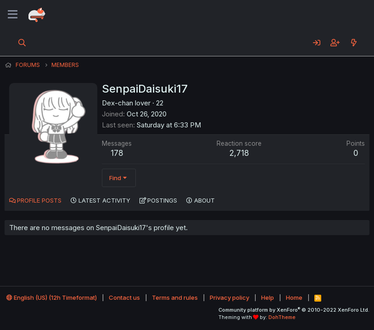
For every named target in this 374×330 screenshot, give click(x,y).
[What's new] (353, 42)
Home (294, 297)
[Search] (22, 42)
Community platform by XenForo (293, 310)
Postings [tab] (162, 200)
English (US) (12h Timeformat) (51, 297)
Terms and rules (175, 297)
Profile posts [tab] (39, 200)
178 (117, 153)
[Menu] (12, 14)
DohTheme (282, 317)
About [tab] (204, 200)
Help (267, 297)
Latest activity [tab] (104, 200)
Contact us (124, 297)
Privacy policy (229, 297)
